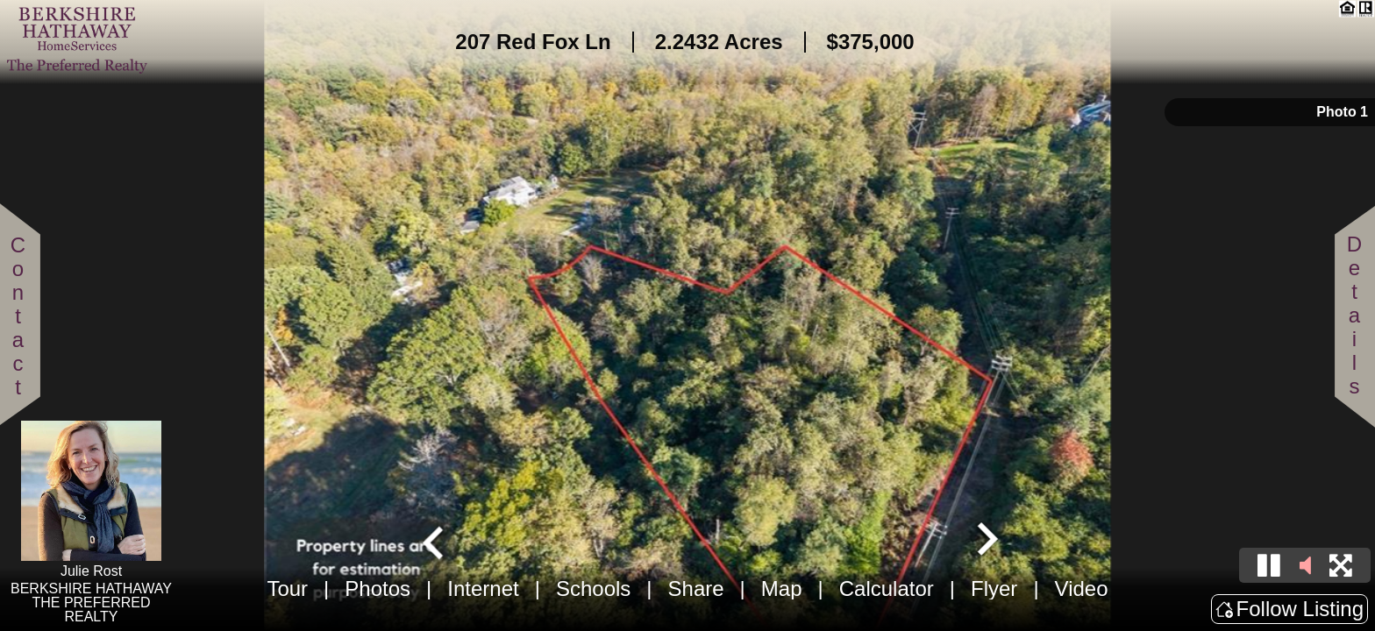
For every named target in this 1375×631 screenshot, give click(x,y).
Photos (377, 588)
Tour (287, 588)
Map (781, 588)
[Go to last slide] (435, 541)
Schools (593, 588)
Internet (482, 588)
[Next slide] (985, 541)
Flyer (994, 588)
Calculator (886, 588)
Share (696, 588)
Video (1081, 588)
